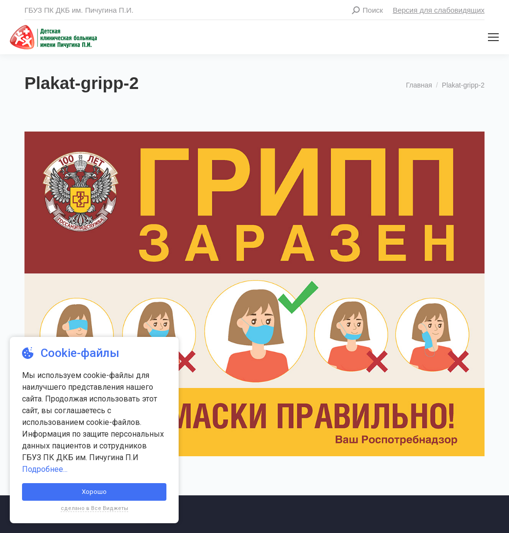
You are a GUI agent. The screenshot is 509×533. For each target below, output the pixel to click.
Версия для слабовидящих (439, 10)
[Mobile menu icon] (493, 37)
